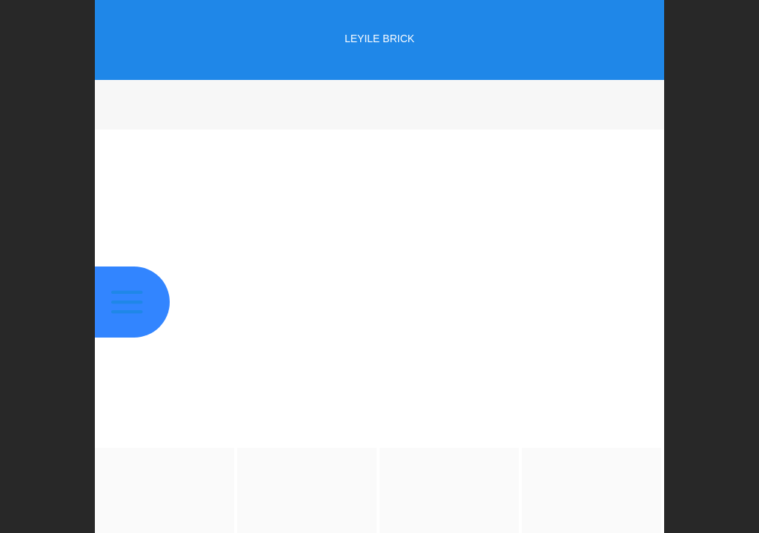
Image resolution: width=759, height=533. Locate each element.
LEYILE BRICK (379, 38)
